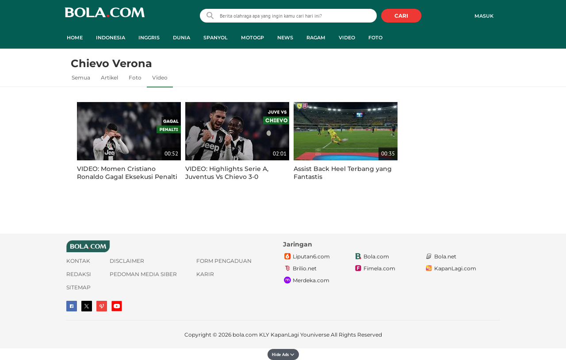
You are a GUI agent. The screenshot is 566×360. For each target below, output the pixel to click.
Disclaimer (127, 261)
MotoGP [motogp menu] (252, 37)
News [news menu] (285, 37)
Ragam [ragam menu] (315, 37)
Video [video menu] (347, 37)
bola (105, 16)
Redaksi (78, 274)
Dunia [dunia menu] (181, 37)
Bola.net (440, 257)
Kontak (78, 261)
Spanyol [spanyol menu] (215, 37)
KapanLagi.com (450, 269)
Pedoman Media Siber (143, 274)
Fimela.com (374, 269)
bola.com (245, 334)
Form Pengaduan (224, 261)
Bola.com (371, 257)
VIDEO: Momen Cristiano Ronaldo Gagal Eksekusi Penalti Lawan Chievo (127, 177)
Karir (205, 274)
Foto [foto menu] (375, 37)
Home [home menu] (75, 37)
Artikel (109, 77)
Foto (135, 77)
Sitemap (78, 287)
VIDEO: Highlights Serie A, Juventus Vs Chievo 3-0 (226, 173)
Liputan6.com (306, 257)
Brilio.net (300, 269)
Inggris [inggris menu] (149, 37)
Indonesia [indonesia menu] (110, 37)
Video (160, 77)
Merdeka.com (306, 280)
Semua (81, 77)
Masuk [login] (483, 16)
